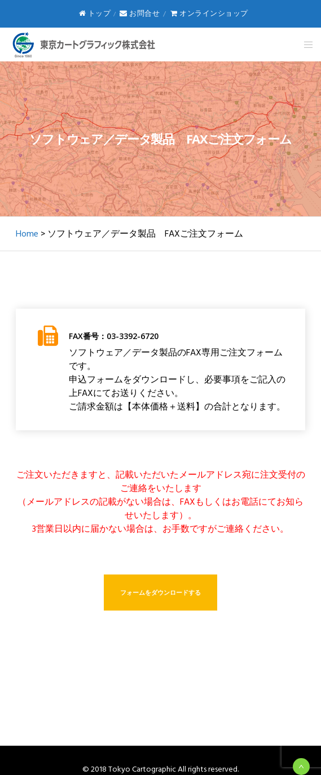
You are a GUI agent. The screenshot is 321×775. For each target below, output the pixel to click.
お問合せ (140, 13)
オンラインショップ (209, 13)
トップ (95, 13)
